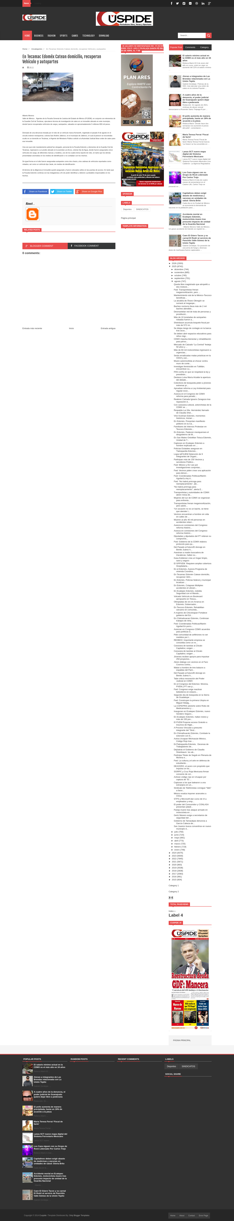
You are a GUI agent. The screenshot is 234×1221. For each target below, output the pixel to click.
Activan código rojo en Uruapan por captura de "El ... (190, 778)
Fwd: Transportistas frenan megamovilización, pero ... (187, 291)
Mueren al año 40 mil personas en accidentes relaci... (189, 521)
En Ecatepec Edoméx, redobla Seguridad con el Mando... (188, 592)
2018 (174, 871)
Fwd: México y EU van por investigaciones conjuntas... (187, 466)
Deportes (127, 209)
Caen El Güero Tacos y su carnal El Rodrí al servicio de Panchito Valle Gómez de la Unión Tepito (50, 1193)
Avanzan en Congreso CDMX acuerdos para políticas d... (192, 630)
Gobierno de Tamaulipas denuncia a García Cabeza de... (190, 822)
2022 (174, 858)
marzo (177, 844)
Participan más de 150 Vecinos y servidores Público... (189, 460)
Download (104, 35)
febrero (177, 847)
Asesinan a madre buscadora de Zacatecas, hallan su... (188, 553)
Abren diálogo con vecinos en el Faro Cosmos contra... (191, 663)
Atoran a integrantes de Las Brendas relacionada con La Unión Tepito (47, 1079)
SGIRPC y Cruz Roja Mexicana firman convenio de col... (191, 772)
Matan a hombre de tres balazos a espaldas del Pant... (189, 668)
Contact (191, 1215)
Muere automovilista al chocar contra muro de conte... (190, 362)
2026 (174, 263)
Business (38, 35)
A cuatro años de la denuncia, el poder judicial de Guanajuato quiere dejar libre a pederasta (49, 1094)
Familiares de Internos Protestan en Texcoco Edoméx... (190, 427)
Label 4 (176, 915)
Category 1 (174, 885)
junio (176, 835)
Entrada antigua (108, 328)
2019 (174, 868)
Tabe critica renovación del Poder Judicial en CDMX (189, 679)
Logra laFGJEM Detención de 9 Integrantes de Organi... (188, 455)
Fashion (51, 35)
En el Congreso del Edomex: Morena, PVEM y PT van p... (191, 685)
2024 (174, 853)
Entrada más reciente (32, 328)
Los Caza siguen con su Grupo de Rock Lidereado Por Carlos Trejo (50, 1147)
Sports (63, 35)
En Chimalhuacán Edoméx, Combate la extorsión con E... (192, 734)
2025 (174, 266)
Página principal (128, 218)
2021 (174, 861)
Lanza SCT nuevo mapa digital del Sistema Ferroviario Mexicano (50, 1135)
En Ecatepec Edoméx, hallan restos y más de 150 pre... (191, 718)
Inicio (71, 328)
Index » (172, 911)
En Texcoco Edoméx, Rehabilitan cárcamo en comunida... (189, 608)
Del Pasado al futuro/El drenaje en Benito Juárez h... (189, 548)
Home (27, 35)
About (181, 1215)
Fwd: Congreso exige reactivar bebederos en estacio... (188, 690)
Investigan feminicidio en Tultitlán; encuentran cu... (189, 367)
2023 (174, 856)
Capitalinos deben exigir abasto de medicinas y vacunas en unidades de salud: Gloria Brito (49, 1161)
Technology (88, 35)
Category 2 (174, 891)
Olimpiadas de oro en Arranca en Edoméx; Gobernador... (189, 603)
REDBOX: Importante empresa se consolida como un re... (189, 641)
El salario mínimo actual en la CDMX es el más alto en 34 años (49, 1065)
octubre (177, 275)
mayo (176, 837)
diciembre (178, 269)
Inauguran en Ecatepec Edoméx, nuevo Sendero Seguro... (192, 712)
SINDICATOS (142, 209)
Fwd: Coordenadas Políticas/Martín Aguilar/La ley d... (190, 477)
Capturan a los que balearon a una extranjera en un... (190, 783)
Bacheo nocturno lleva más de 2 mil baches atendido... (190, 307)
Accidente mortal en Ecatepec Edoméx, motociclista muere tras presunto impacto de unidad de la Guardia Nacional (50, 1177)
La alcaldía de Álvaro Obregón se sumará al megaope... (189, 301)
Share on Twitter (61, 191)
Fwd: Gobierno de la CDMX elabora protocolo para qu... (190, 542)
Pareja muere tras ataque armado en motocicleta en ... (190, 811)
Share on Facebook (34, 191)
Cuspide (43, 1215)
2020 (174, 864)
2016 (174, 876)
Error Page (203, 1215)
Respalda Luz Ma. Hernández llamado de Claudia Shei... (191, 411)
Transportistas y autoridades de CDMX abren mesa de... (191, 493)
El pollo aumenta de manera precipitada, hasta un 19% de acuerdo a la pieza (48, 1109)
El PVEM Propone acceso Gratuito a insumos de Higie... (190, 723)
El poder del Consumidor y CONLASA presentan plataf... (191, 805)
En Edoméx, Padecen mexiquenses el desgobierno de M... (191, 433)
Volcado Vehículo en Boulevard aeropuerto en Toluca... (188, 597)
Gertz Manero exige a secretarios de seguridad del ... (190, 816)
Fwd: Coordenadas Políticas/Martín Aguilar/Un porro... (190, 625)
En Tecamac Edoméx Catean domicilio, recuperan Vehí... (192, 575)
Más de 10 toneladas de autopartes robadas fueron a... (190, 318)
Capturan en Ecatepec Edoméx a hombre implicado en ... (189, 444)
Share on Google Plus (88, 191)
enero (177, 850)
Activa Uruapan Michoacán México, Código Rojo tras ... (190, 739)
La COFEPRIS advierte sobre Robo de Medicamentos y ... (191, 707)
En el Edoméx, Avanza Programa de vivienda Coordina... (190, 570)
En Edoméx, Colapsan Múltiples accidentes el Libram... (188, 586)
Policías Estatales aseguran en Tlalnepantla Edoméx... (188, 449)
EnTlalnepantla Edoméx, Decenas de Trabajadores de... (191, 745)
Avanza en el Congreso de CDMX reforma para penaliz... (189, 395)
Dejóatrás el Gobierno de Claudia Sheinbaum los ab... (189, 750)
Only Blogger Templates (79, 1215)
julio (176, 832)
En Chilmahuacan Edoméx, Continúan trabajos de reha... (191, 619)
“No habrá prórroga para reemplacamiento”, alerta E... (188, 488)
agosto (177, 281)
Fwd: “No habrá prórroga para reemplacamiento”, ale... (187, 482)
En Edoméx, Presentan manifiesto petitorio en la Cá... (189, 422)
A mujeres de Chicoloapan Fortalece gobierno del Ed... (190, 614)
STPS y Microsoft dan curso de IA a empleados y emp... (190, 800)
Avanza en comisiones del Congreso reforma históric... (190, 526)
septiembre (179, 278)
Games (75, 35)
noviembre (179, 272)
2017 (174, 874)
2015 (174, 879)
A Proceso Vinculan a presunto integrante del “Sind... (188, 728)
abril (176, 840)
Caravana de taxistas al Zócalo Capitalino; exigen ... (188, 646)
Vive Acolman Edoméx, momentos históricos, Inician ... (189, 417)
